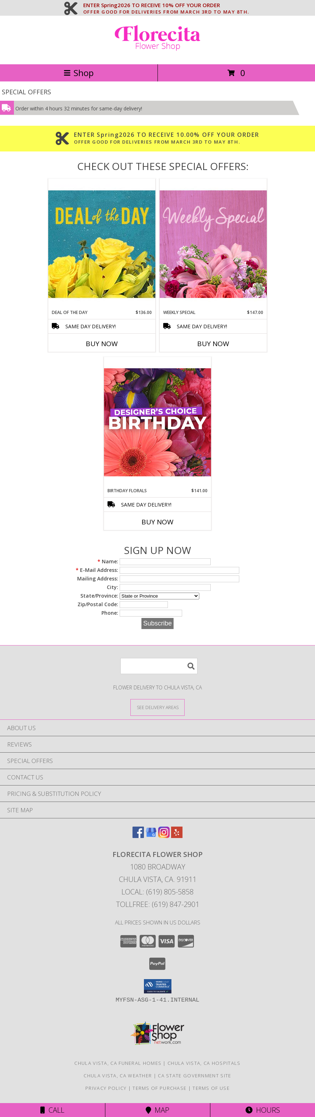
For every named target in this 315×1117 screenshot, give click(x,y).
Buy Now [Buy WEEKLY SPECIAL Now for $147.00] (213, 343)
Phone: (109, 612)
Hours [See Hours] (262, 1110)
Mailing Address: (97, 578)
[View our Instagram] (164, 836)
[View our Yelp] (176, 836)
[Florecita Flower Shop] (157, 53)
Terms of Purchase (159, 1088)
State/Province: (99, 595)
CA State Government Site (194, 1075)
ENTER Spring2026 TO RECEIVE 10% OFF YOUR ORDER (166, 5)
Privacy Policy (105, 1088)
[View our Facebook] (138, 836)
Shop (79, 73)
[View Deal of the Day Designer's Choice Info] (101, 244)
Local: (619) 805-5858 (157, 892)
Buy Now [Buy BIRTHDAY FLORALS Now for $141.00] (157, 522)
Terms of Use (211, 1088)
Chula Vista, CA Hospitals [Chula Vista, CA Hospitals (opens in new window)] (204, 1063)
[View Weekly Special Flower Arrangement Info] (213, 244)
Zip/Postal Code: (98, 604)
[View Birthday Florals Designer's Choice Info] (157, 422)
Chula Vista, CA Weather (118, 1075)
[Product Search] (159, 666)
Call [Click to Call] (52, 1110)
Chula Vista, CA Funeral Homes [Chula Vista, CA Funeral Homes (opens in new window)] (117, 1063)
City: (112, 587)
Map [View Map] (157, 1110)
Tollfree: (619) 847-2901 (157, 904)
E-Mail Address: (97, 570)
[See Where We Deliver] (157, 707)
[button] (157, 986)
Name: (108, 561)
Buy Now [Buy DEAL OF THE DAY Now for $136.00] (102, 343)
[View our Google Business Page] (151, 836)
